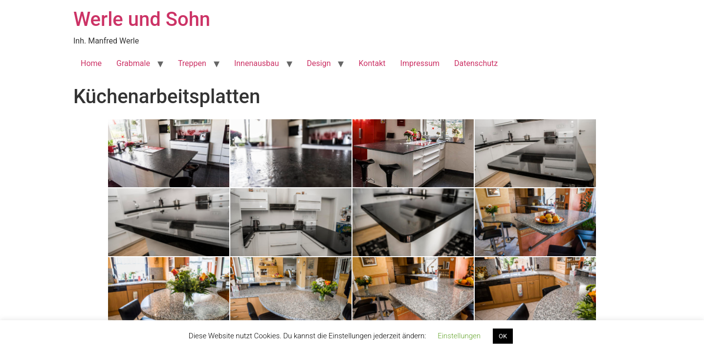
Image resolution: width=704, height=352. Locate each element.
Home (91, 63)
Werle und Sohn (141, 19)
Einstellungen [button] (459, 335)
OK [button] (503, 336)
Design (319, 63)
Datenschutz (476, 63)
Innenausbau (256, 63)
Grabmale (133, 63)
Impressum (420, 63)
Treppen (192, 63)
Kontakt (371, 63)
